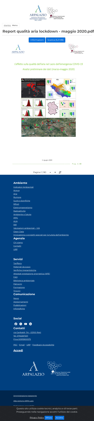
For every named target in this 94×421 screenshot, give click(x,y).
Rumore (17, 197)
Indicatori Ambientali (23, 187)
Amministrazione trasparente (25, 396)
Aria (15, 194)
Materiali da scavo (21, 267)
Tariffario (17, 263)
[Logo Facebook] (15, 324)
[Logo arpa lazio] (38, 13)
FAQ (15, 277)
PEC (15, 345)
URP (15, 249)
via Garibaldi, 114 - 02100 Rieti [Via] (27, 332)
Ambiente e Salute (22, 214)
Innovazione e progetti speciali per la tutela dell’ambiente (41, 235)
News (16, 298)
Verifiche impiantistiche (24, 270)
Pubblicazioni (19, 305)
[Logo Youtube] (25, 324)
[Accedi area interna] (18, 351)
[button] (10, 25)
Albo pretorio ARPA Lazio (23, 401)
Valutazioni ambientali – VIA (26, 228)
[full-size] (60, 172)
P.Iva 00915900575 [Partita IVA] (22, 339)
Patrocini (17, 284)
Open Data (18, 231)
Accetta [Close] (60, 417)
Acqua (16, 190)
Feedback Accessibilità (43, 345)
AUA (15, 221)
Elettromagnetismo (22, 207)
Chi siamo (18, 242)
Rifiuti (16, 204)
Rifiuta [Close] (49, 417)
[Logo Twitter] (20, 324)
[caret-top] (50, 172)
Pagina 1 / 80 (39, 172)
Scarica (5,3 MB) (56, 40)
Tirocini (16, 291)
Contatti (17, 246)
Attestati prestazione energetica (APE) (31, 274)
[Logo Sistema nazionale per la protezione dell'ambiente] (56, 13)
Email (22, 345)
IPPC (15, 218)
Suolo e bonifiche (21, 201)
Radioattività (19, 211)
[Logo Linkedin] (30, 324)
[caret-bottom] (55, 172)
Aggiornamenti (20, 302)
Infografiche (19, 309)
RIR (15, 225)
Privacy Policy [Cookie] (37, 417)
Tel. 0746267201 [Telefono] (20, 336)
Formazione (19, 287)
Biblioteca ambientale (23, 280)
